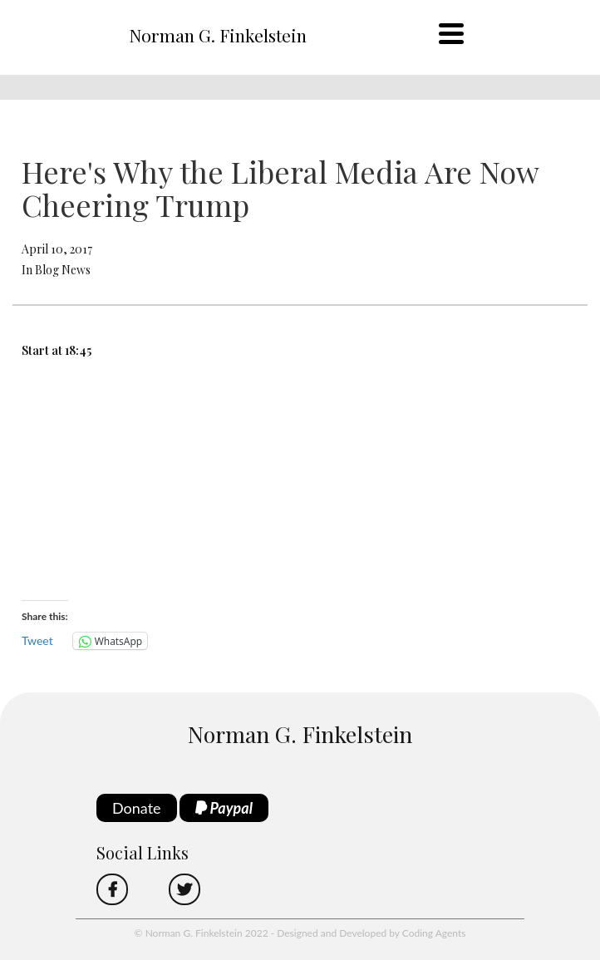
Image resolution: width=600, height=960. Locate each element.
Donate (136, 808)
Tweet (37, 640)
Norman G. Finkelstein (218, 35)
